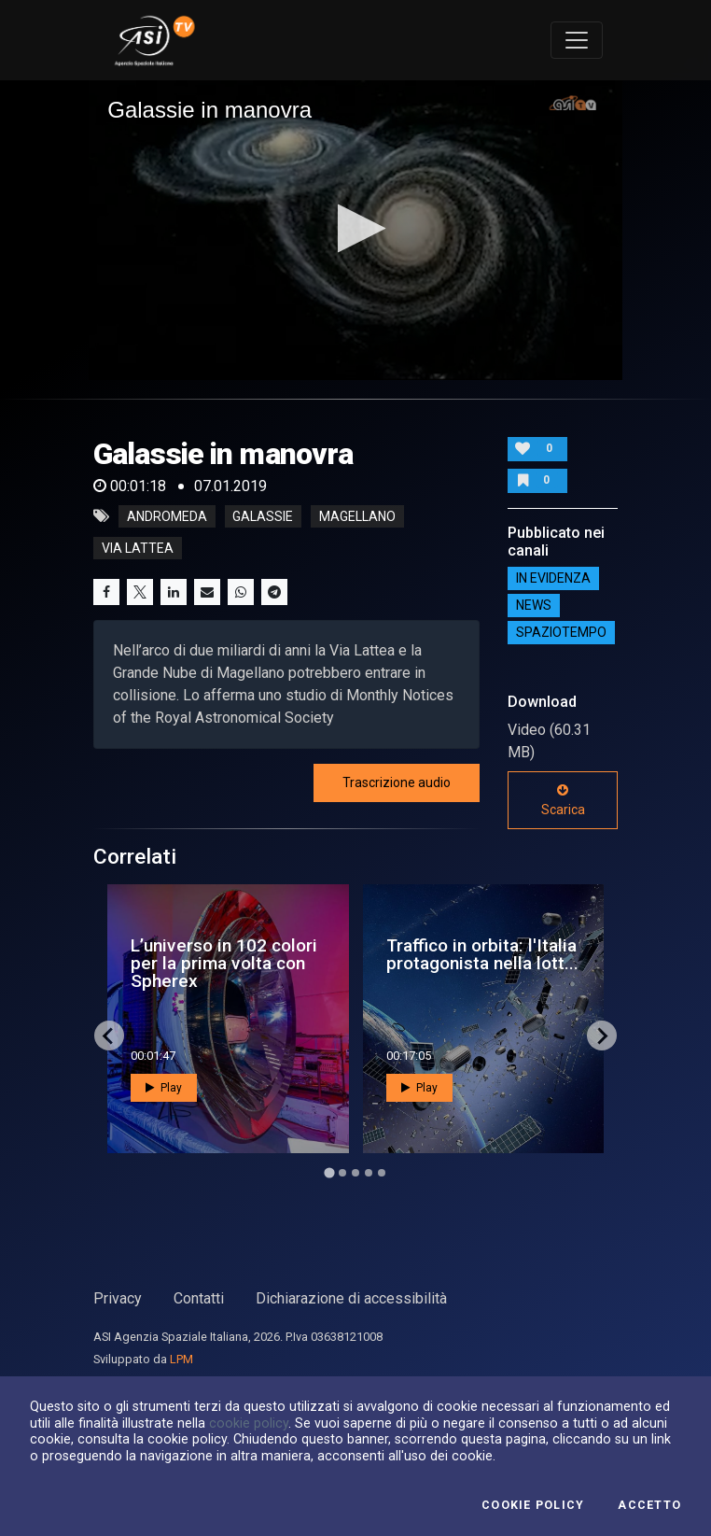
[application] (355, 230)
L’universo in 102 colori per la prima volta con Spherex (224, 963)
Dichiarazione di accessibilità (351, 1298)
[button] (356, 228)
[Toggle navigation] (577, 40)
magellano (357, 516)
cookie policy (248, 1423)
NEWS (533, 605)
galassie (262, 516)
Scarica (563, 800)
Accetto (649, 1505)
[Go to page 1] (329, 1172)
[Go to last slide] (109, 1035)
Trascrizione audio (396, 782)
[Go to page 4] (368, 1173)
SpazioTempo (561, 632)
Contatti (199, 1298)
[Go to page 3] (355, 1173)
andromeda (167, 516)
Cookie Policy (532, 1505)
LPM (181, 1359)
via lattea (138, 548)
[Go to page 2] (342, 1173)
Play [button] (164, 1087)
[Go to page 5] (381, 1173)
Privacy (117, 1298)
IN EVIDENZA (553, 578)
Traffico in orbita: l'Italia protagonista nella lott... (482, 954)
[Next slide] (602, 1035)
